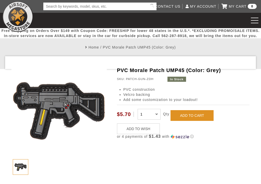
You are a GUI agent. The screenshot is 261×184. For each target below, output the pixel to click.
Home (93, 47)
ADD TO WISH (138, 129)
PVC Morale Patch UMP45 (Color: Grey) (139, 47)
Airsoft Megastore (18, 16)
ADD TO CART (192, 115)
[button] (183, 136)
